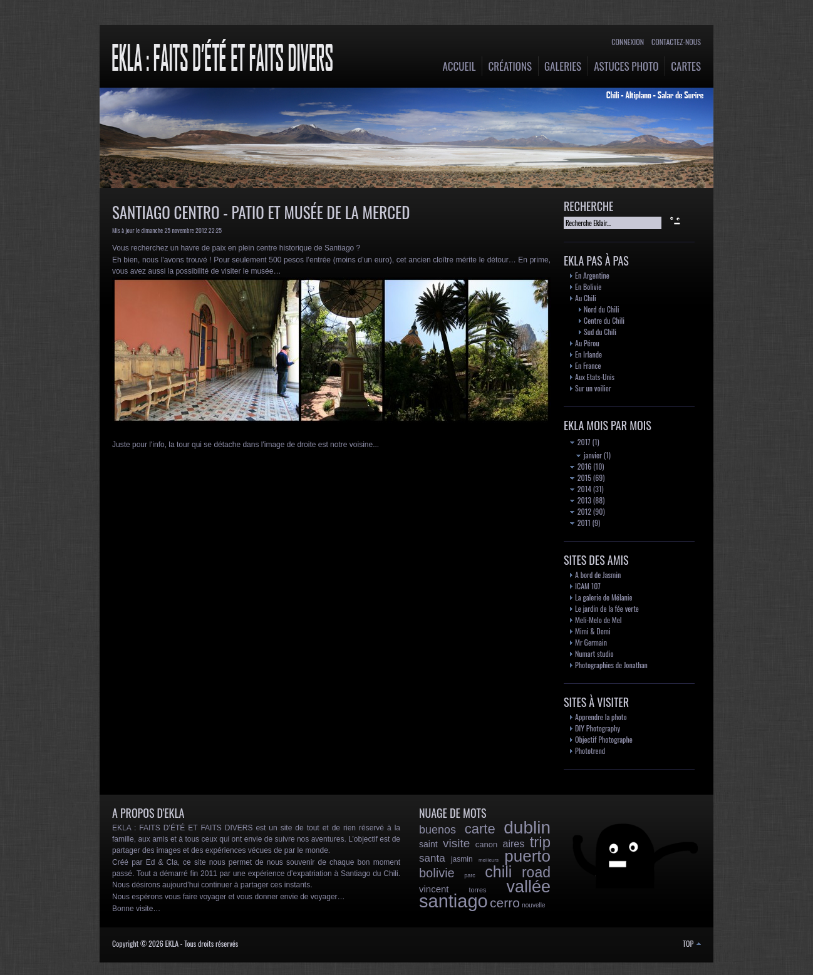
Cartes (686, 66)
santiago (453, 901)
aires (514, 843)
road (536, 872)
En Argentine (592, 275)
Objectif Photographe (604, 739)
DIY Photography (597, 728)
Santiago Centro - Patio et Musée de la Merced (261, 212)
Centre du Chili (604, 320)
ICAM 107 (588, 585)
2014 (580, 488)
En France (588, 365)
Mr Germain (591, 642)
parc (469, 875)
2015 (580, 477)
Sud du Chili (600, 331)
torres (477, 890)
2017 (580, 441)
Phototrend (590, 750)
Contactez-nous (676, 41)
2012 (580, 511)
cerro (505, 902)
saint (428, 844)
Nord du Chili (601, 309)
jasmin (462, 859)
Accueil (459, 66)
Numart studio (594, 653)
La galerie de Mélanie (604, 597)
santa (432, 858)
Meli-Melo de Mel (598, 619)
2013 (580, 500)
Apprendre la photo (601, 716)
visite (456, 843)
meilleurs (489, 860)
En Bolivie (588, 286)
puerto (527, 856)
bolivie (437, 873)
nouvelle (533, 905)
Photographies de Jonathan (611, 664)
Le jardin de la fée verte (607, 608)
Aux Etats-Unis (594, 376)
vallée (528, 886)
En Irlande (588, 354)
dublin (527, 827)
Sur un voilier (593, 388)
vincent (434, 889)
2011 (580, 522)
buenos (437, 829)
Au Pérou (587, 343)
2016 (580, 466)
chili (498, 871)
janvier (589, 455)
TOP (692, 943)
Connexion (627, 41)
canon (486, 844)
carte (480, 829)
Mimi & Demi (593, 631)
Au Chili (585, 297)
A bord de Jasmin (598, 574)
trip (540, 841)
